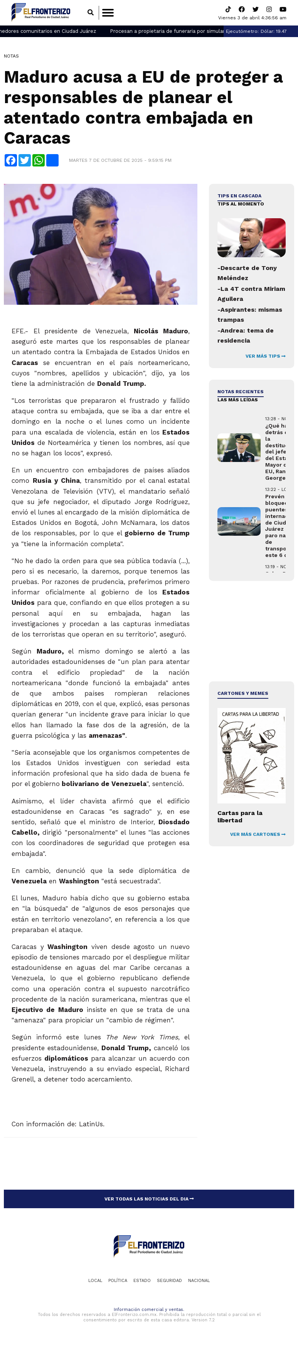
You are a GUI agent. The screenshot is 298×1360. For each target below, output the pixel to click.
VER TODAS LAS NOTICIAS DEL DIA (149, 1199)
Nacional (199, 1280)
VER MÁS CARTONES (258, 834)
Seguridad (169, 1280)
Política (117, 1280)
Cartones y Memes (242, 693)
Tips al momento (240, 204)
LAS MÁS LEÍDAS (237, 399)
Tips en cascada (239, 196)
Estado (142, 1280)
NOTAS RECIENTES (240, 392)
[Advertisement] (251, 631)
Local (95, 1280)
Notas (11, 56)
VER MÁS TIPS (266, 356)
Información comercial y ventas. (149, 1309)
